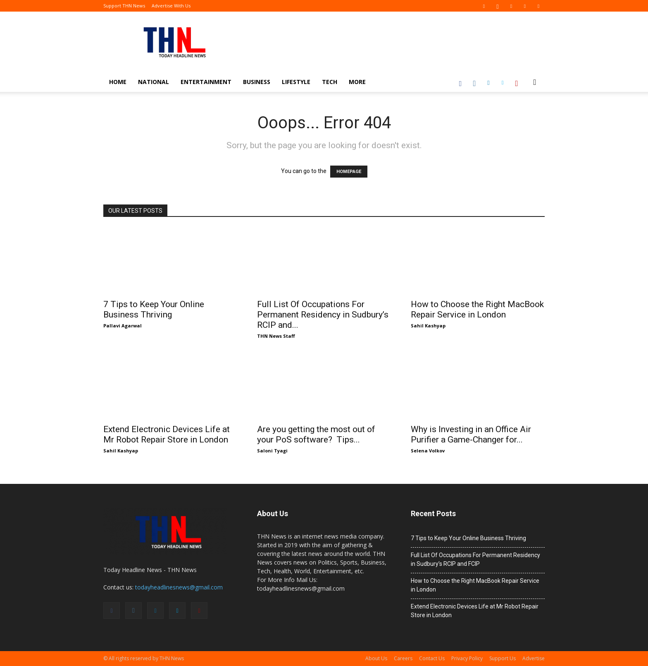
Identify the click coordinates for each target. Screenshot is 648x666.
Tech (329, 82)
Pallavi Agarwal (122, 325)
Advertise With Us (171, 5)
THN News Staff (276, 336)
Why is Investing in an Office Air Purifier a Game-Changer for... (471, 434)
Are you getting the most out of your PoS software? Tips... (316, 434)
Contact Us (432, 658)
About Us (376, 658)
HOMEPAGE (348, 171)
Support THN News (124, 5)
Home (117, 82)
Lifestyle (296, 82)
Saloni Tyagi (272, 450)
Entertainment (206, 82)
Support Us (502, 658)
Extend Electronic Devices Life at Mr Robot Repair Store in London (166, 434)
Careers (403, 658)
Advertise (533, 658)
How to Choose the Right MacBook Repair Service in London (477, 309)
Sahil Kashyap (428, 325)
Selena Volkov (428, 450)
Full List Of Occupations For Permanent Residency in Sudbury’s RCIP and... (322, 314)
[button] (535, 83)
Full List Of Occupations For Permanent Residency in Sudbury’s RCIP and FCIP (475, 559)
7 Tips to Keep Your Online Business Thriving (153, 309)
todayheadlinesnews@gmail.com (179, 587)
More (357, 82)
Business (256, 82)
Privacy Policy (467, 658)
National (153, 82)
